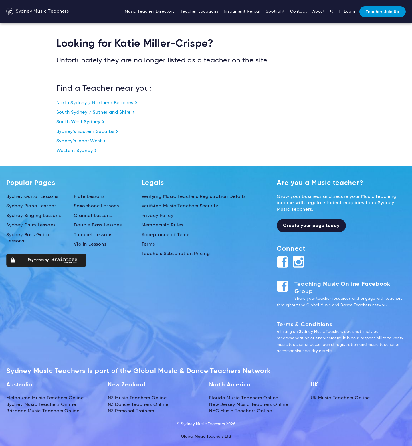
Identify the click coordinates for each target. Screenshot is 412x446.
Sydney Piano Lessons (31, 206)
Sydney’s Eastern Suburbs (87, 131)
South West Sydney (80, 122)
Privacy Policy (157, 216)
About (318, 11)
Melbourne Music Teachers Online (45, 398)
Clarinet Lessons (93, 216)
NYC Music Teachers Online (240, 411)
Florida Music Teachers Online (243, 398)
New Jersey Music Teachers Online (248, 404)
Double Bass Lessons (98, 225)
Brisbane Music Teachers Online (43, 411)
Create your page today (311, 226)
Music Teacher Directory (150, 11)
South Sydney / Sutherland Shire (95, 112)
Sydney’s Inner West (81, 141)
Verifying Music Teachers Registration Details (194, 196)
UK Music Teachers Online (340, 398)
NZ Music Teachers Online (137, 398)
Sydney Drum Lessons (31, 225)
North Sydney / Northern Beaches (97, 103)
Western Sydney (76, 151)
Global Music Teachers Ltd (206, 437)
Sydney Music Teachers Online (41, 404)
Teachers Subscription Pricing (176, 254)
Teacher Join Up (382, 12)
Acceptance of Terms (166, 234)
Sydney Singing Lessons (33, 216)
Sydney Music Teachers (37, 11)
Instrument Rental (242, 11)
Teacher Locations (199, 11)
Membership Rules (162, 225)
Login (349, 11)
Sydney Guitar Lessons (32, 196)
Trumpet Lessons (93, 234)
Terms (148, 244)
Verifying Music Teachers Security (180, 206)
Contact (298, 11)
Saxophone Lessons (96, 206)
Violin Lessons (90, 244)
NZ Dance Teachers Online (138, 404)
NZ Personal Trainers (131, 411)
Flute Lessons (89, 196)
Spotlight (275, 11)
